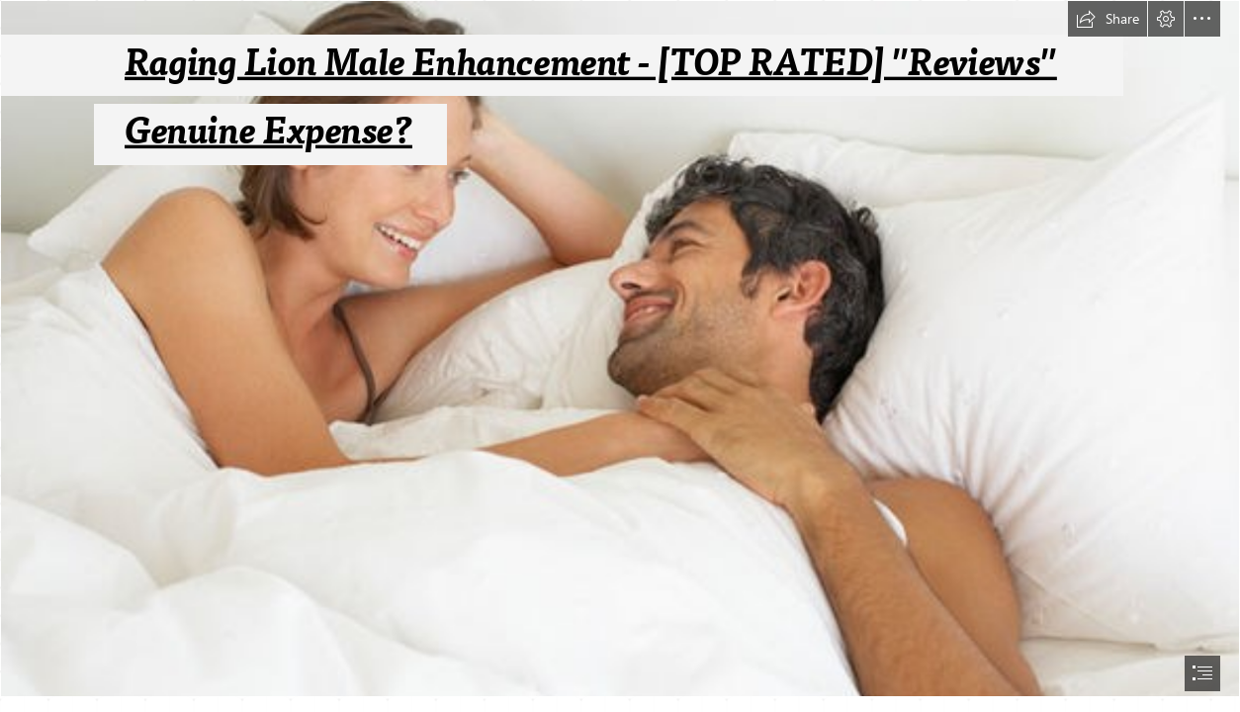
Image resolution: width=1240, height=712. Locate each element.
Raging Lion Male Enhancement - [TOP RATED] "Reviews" (591, 63)
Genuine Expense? (268, 132)
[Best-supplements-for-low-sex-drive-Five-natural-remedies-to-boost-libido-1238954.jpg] (620, 348)
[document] (620, 356)
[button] (1107, 19)
